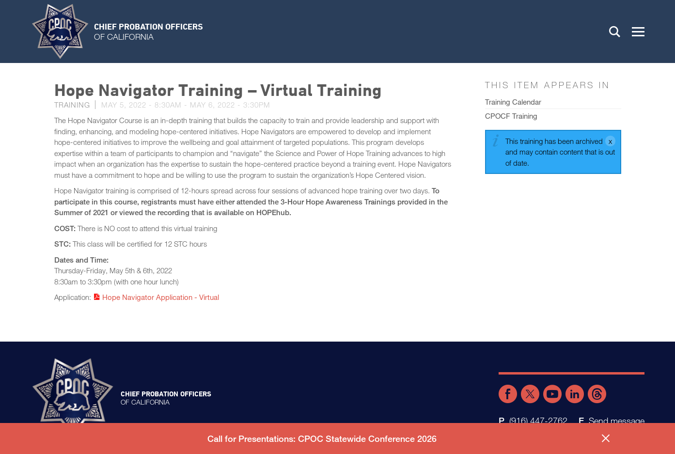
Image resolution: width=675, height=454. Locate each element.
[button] (638, 31)
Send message (616, 420)
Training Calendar (513, 101)
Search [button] (615, 31)
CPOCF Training (511, 115)
